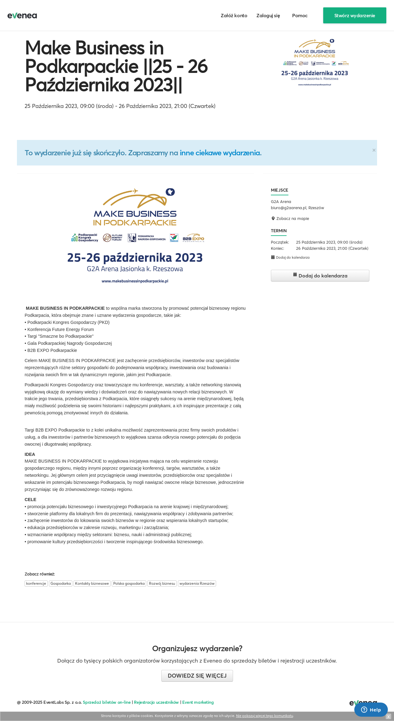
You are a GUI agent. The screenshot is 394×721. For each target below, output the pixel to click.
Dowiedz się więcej (197, 675)
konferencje (36, 583)
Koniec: (277, 248)
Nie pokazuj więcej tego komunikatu (264, 716)
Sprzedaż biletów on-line (107, 702)
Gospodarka (60, 583)
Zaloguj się (268, 15)
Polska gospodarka (129, 583)
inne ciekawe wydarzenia (220, 152)
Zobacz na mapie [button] (290, 218)
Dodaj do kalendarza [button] (290, 257)
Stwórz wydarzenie (354, 15)
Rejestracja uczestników (156, 702)
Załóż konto (234, 15)
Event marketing (198, 702)
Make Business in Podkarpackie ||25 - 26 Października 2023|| (116, 66)
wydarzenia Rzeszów (197, 583)
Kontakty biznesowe (92, 583)
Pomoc (300, 15)
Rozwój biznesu (162, 583)
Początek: (280, 242)
